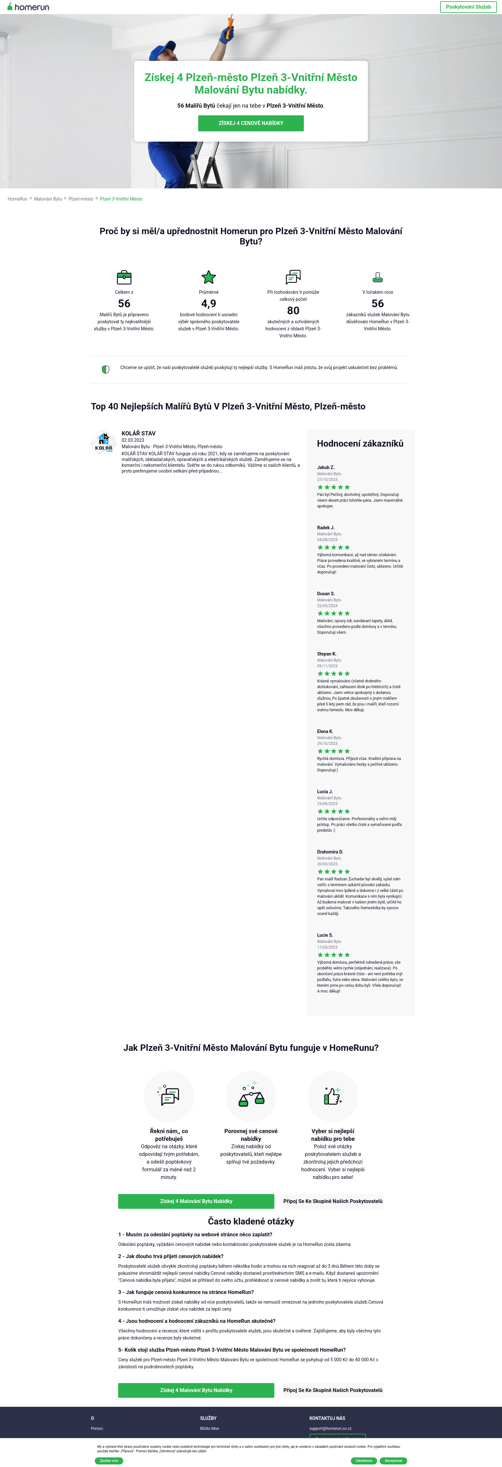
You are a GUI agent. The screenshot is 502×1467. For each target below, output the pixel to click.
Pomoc (97, 1428)
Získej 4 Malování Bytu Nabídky (196, 1201)
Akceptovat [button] (393, 1461)
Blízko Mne (209, 1428)
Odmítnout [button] (364, 1461)
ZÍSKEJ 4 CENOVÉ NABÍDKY (251, 123)
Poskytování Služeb (468, 7)
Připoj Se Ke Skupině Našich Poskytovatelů (332, 1201)
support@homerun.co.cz (331, 1428)
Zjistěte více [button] (109, 1461)
